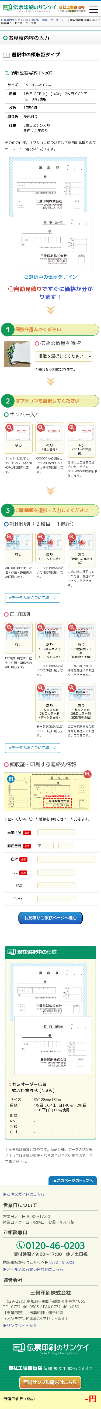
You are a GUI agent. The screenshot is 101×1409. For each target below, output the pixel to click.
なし (18, 438)
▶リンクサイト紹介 (20, 1325)
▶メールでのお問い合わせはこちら (33, 1269)
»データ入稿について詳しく (33, 597)
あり (50, 438)
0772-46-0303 (61, 1262)
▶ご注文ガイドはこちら (23, 1194)
